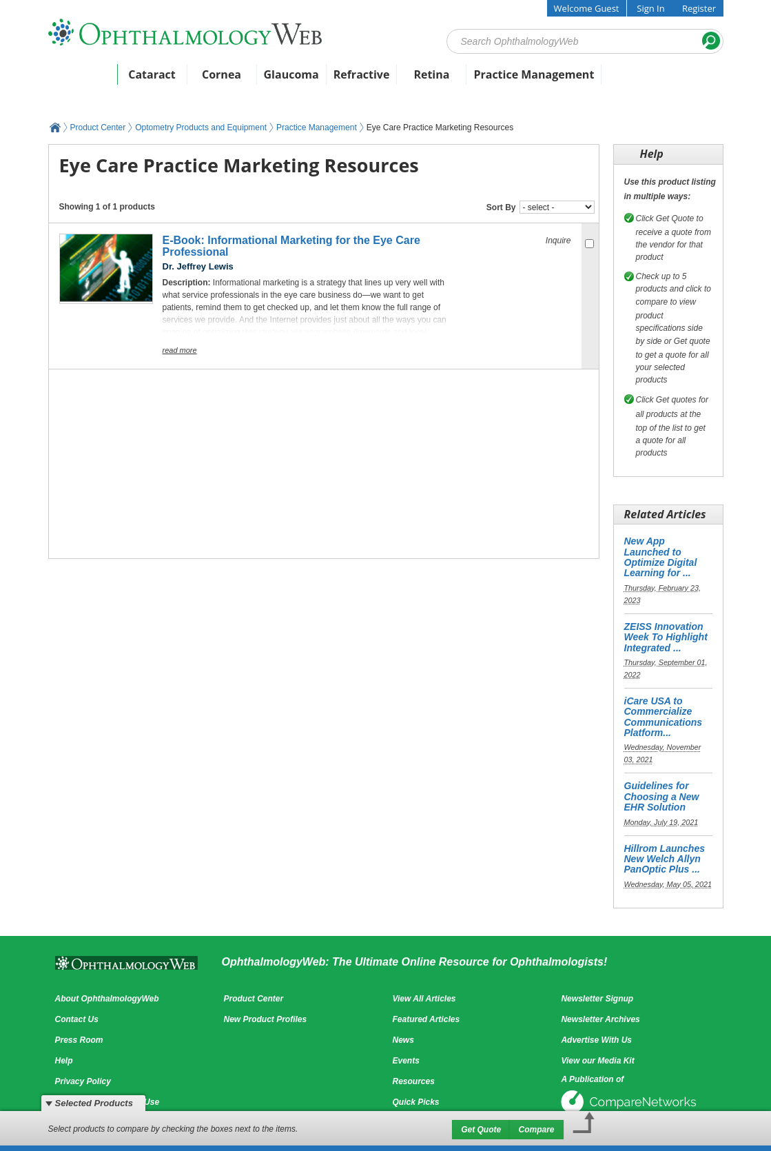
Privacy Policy (83, 1081)
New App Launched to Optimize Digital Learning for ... (660, 557)
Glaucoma (291, 74)
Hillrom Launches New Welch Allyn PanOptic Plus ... (664, 859)
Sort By (501, 207)
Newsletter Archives (600, 1019)
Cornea (221, 74)
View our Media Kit (597, 1061)
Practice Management (533, 74)
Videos (434, 94)
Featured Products (353, 94)
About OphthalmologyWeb (107, 999)
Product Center (252, 94)
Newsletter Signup (597, 999)
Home (82, 74)
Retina (431, 74)
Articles (176, 94)
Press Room (79, 1040)
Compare (536, 1129)
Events (121, 94)
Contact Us (77, 1019)
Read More (180, 350)
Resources (413, 1081)
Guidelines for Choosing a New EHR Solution (661, 796)
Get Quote (481, 1129)
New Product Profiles (265, 1019)
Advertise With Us (596, 1040)
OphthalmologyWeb (55, 127)
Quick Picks (415, 1102)
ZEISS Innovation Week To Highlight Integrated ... (666, 637)
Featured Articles (426, 1019)
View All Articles (423, 999)
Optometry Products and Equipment (201, 127)
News (72, 94)
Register (699, 8)
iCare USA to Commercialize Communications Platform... (663, 716)
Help (64, 1061)
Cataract (152, 74)
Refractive (361, 74)
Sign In (650, 8)
